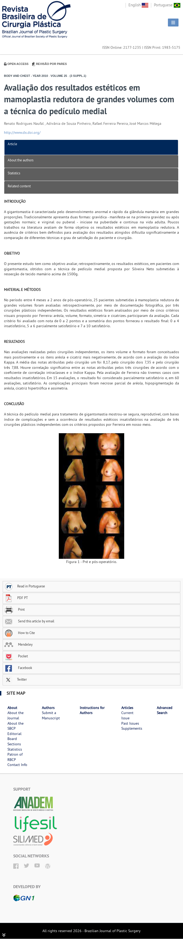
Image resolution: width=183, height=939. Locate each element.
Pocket (16, 656)
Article (12, 144)
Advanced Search (164, 710)
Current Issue (127, 715)
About (12, 707)
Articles (127, 707)
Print (14, 609)
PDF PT (16, 598)
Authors (48, 707)
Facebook (18, 668)
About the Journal (15, 715)
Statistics (14, 173)
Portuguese (167, 4)
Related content (19, 186)
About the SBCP (15, 726)
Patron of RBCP (15, 757)
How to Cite (19, 633)
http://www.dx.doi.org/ (22, 132)
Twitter (15, 679)
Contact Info (17, 764)
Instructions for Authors (92, 710)
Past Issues (130, 723)
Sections (14, 744)
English (138, 4)
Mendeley (18, 644)
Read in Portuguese (24, 586)
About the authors (20, 160)
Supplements (131, 728)
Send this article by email (29, 621)
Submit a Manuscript (51, 715)
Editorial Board (14, 736)
